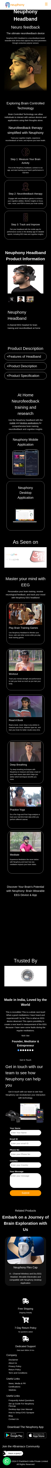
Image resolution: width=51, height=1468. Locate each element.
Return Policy (15, 1370)
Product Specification (23, 375)
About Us (13, 1363)
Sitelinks (12, 1390)
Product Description (22, 366)
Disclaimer (13, 1360)
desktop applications (29, 423)
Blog (11, 1416)
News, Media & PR (17, 1383)
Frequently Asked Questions (21, 1400)
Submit (25, 1193)
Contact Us (14, 1419)
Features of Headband (24, 356)
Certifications (14, 1387)
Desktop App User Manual (20, 1409)
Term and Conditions (18, 1373)
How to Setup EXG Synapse (21, 1412)
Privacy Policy (15, 1366)
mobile (13, 423)
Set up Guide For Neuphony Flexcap (21, 1405)
